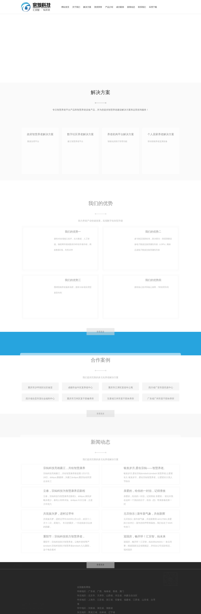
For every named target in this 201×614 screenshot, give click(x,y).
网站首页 (65, 7)
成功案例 (120, 7)
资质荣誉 (98, 7)
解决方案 (87, 7)
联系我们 (142, 7)
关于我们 (76, 7)
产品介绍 (109, 7)
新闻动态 (131, 7)
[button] (8, 48)
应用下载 (153, 7)
